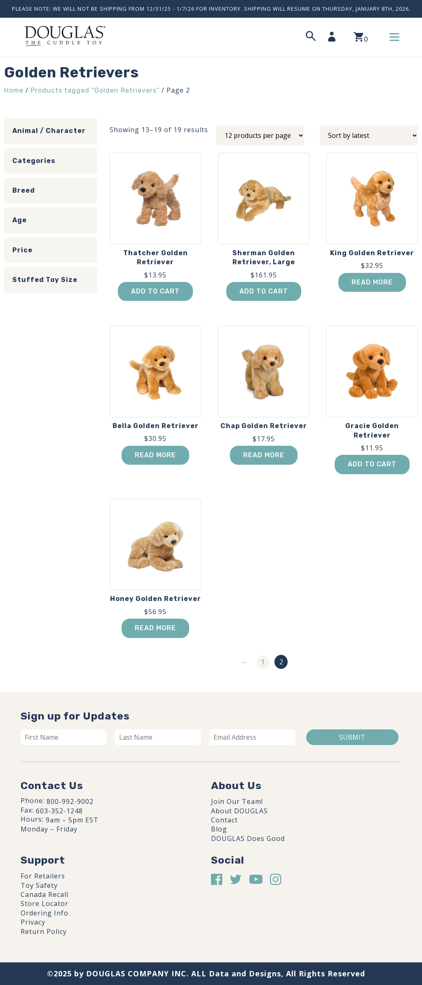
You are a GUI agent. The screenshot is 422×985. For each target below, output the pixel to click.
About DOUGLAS (239, 810)
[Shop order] (369, 135)
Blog (219, 829)
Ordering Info (44, 912)
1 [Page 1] (263, 662)
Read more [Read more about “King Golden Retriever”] (372, 282)
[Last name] (158, 737)
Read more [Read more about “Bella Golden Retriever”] (155, 455)
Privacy (33, 922)
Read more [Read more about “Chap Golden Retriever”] (263, 455)
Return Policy (44, 931)
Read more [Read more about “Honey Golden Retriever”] (155, 628)
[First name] (63, 737)
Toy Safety (39, 885)
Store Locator (44, 903)
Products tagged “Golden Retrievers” (94, 90)
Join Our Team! (237, 801)
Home (13, 90)
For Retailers (43, 875)
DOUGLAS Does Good (248, 838)
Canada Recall (44, 894)
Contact (224, 819)
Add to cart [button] (155, 291)
